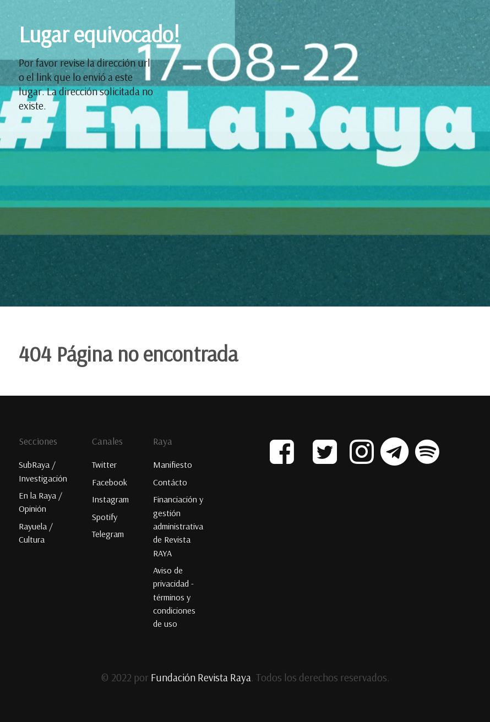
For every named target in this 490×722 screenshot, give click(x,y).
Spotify (104, 516)
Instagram (110, 499)
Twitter (104, 464)
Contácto (170, 481)
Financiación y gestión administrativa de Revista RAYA (178, 525)
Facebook (109, 481)
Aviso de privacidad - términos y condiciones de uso (174, 595)
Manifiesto (172, 464)
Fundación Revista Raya (201, 675)
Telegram (108, 533)
